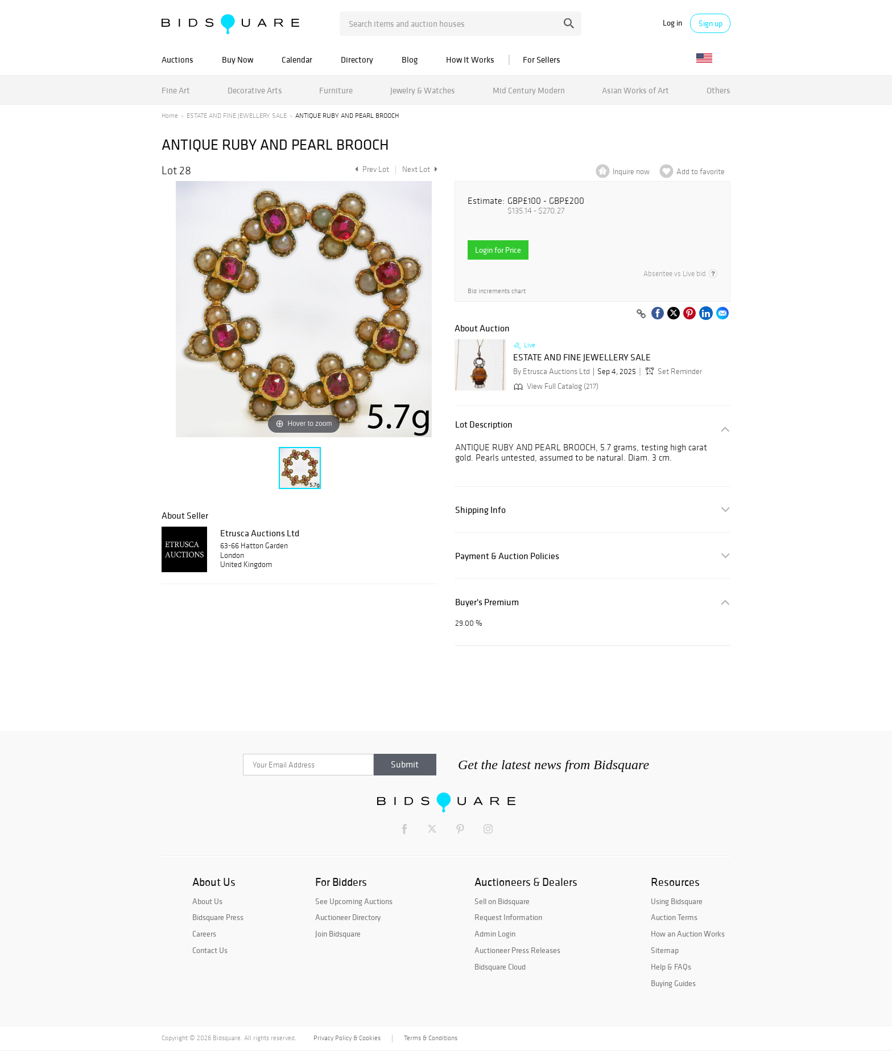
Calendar (297, 59)
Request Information (508, 917)
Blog (410, 59)
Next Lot (419, 169)
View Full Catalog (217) (554, 386)
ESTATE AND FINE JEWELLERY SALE (237, 116)
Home (170, 116)
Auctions (177, 59)
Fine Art (176, 90)
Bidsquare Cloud (500, 967)
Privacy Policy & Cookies (347, 1038)
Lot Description (484, 424)
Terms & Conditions (430, 1038)
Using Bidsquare (677, 901)
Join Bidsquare (338, 934)
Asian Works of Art (635, 90)
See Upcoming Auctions (354, 901)
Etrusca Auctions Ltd (259, 533)
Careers (204, 934)
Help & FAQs (671, 967)
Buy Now (237, 59)
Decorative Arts (255, 90)
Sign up (710, 23)
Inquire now (631, 171)
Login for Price (498, 250)
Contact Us (210, 950)
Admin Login (494, 934)
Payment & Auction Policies (507, 556)
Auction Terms (674, 917)
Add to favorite (700, 171)
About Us (207, 901)
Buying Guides (673, 983)
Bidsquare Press (217, 917)
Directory (357, 59)
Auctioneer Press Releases (517, 950)
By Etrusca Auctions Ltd (551, 371)
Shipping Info (480, 509)
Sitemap (665, 950)
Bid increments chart (497, 291)
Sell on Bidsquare (502, 901)
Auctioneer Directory (348, 917)
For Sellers (541, 59)
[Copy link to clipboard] (641, 314)
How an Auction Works (688, 934)
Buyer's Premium (487, 602)
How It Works (470, 59)
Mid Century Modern (529, 90)
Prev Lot (370, 169)
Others (718, 90)
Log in (672, 23)
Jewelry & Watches (422, 90)
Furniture (336, 90)
